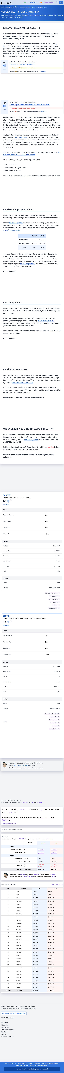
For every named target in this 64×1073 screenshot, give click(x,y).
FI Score (4, 69)
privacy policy (34, 1065)
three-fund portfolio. (27, 264)
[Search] (57, 2)
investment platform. (21, 137)
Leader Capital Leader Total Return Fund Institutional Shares (30, 105)
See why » (43, 71)
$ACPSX (7, 495)
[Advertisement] (32, 87)
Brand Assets (5, 1061)
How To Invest (4, 6)
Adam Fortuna (10, 1051)
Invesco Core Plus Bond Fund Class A (22, 64)
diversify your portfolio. (11, 230)
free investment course (46, 321)
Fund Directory (12, 6)
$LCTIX (6, 616)
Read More (6, 504)
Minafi (3, 1040)
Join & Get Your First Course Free (13, 1047)
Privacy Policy (5, 1059)
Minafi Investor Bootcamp (21, 765)
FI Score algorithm (16, 223)
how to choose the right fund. (22, 383)
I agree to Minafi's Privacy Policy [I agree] (32, 1069)
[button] (25, 2)
